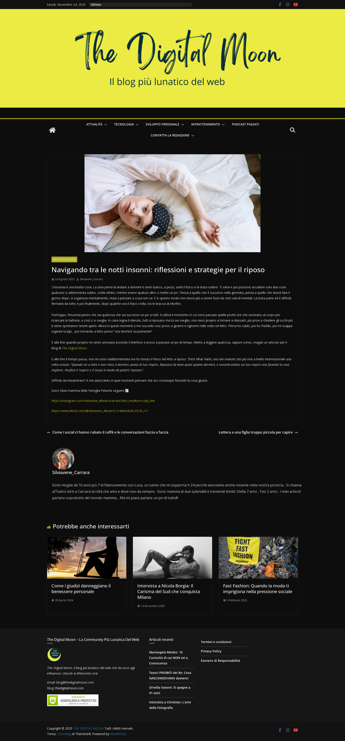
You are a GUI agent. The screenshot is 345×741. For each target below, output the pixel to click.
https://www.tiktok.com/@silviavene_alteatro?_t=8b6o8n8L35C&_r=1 (99, 411)
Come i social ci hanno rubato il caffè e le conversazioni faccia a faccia (107, 432)
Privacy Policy (211, 651)
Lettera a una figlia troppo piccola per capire (258, 432)
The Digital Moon (74, 348)
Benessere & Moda (64, 259)
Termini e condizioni (216, 642)
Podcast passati (245, 124)
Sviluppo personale (162, 124)
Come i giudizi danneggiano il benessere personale (81, 588)
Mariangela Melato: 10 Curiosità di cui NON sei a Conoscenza (168, 657)
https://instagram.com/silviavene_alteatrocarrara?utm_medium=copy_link (103, 401)
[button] (104, 124)
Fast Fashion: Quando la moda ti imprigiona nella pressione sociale (257, 588)
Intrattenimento (205, 124)
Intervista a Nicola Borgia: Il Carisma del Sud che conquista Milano (168, 591)
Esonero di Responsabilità (220, 660)
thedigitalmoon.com (69, 688)
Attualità (94, 124)
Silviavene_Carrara (91, 279)
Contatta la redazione (170, 135)
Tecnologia (124, 124)
